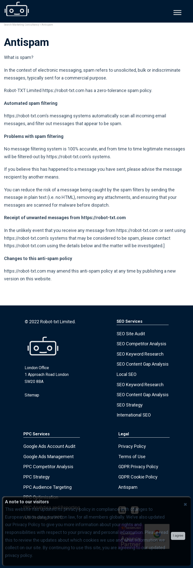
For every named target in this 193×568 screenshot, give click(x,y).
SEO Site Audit (131, 333)
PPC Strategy (36, 476)
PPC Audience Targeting (47, 487)
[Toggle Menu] (177, 12)
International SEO (134, 415)
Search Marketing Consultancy (21, 24)
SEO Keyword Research (140, 354)
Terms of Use (132, 456)
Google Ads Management (48, 456)
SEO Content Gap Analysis (143, 364)
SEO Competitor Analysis (141, 343)
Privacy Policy (132, 446)
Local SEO (126, 374)
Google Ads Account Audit (49, 446)
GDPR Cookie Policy (138, 476)
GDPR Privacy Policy (138, 466)
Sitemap (32, 395)
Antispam (127, 487)
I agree (178, 535)
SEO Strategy (130, 405)
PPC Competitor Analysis (48, 466)
